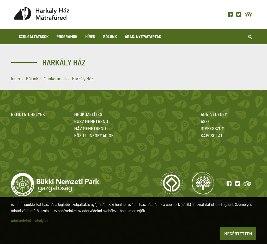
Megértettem (238, 233)
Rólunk (32, 78)
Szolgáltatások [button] (34, 36)
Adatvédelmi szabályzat (29, 220)
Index (16, 78)
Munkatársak (55, 78)
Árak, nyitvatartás (143, 36)
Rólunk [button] (110, 36)
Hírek (90, 36)
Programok (67, 36)
